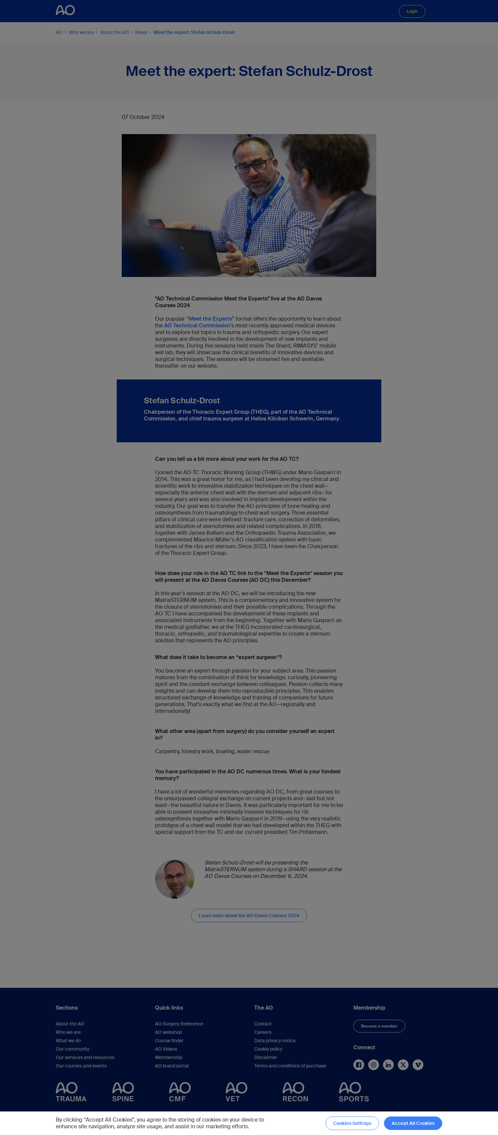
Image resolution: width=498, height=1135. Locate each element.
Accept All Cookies (413, 1123)
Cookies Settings (352, 1123)
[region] (249, 1123)
